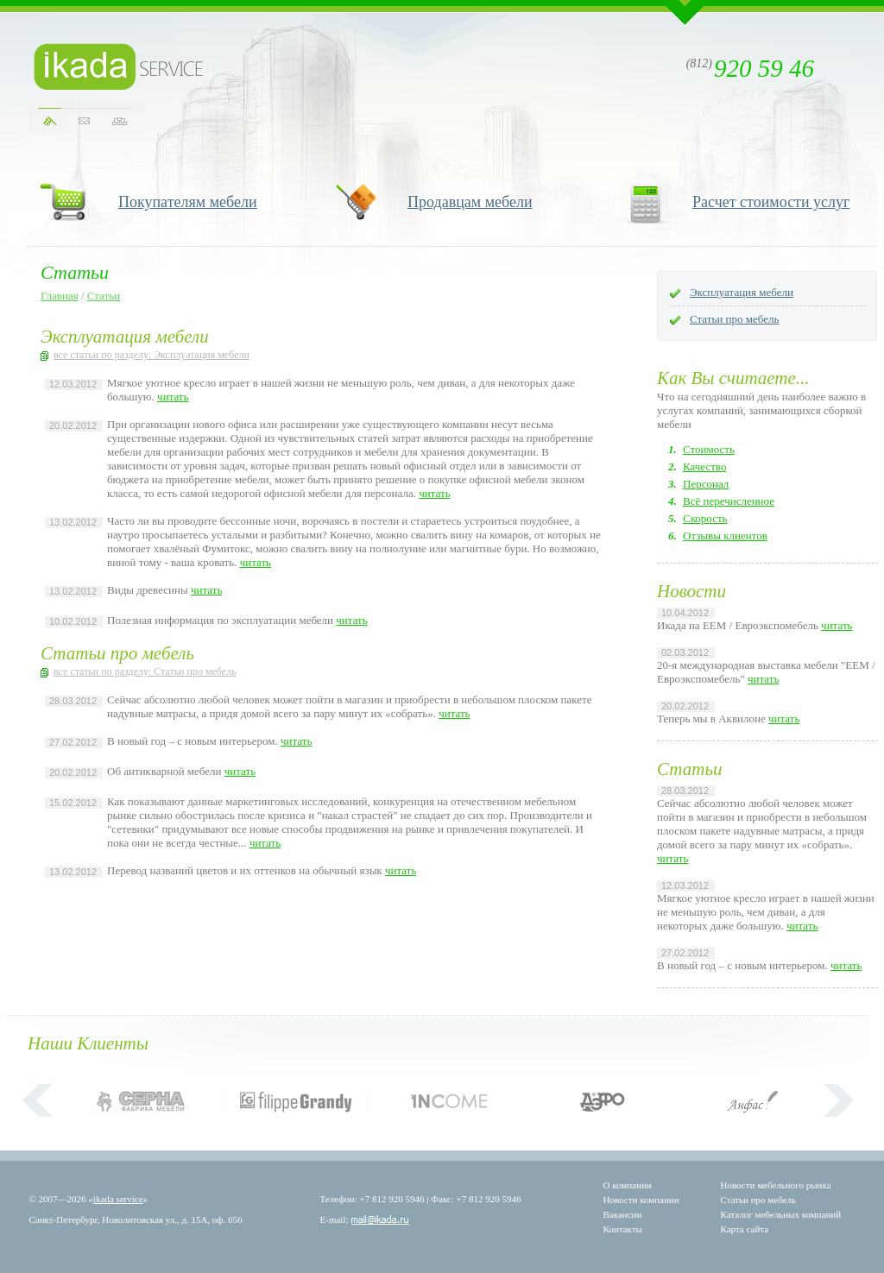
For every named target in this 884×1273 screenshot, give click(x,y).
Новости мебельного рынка (776, 1185)
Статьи (103, 295)
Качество (704, 466)
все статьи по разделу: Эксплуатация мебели (151, 355)
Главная (60, 295)
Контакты (622, 1229)
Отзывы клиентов (725, 535)
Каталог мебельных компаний (781, 1214)
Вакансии (622, 1214)
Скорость (705, 518)
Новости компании (641, 1199)
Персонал (706, 483)
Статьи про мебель (734, 318)
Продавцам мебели (470, 202)
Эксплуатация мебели (741, 292)
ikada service (118, 1199)
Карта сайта (745, 1229)
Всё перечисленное (728, 501)
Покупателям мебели (187, 202)
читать (172, 396)
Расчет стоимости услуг (770, 202)
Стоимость (709, 449)
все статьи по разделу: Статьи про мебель (145, 671)
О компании (627, 1185)
